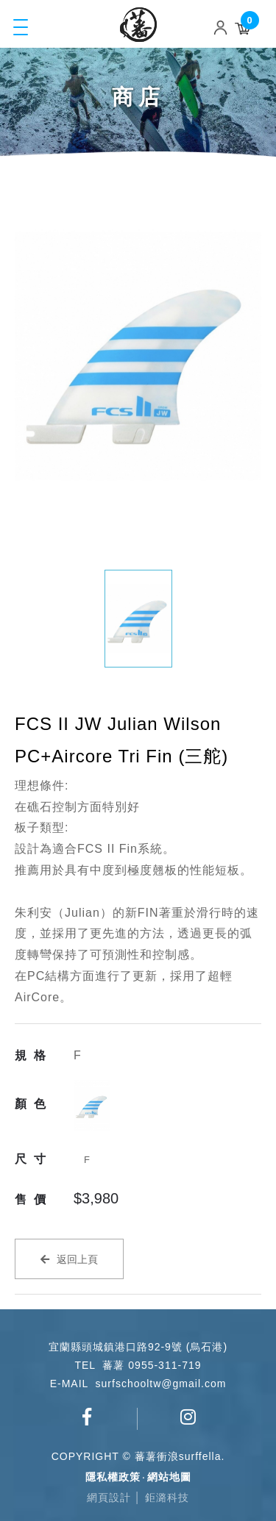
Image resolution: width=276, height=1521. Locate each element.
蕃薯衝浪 (138, 24)
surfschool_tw (188, 1416)
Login (224, 27)
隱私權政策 (113, 1477)
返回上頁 (77, 1259)
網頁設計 (109, 1497)
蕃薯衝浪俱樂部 (86, 1416)
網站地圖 (169, 1477)
